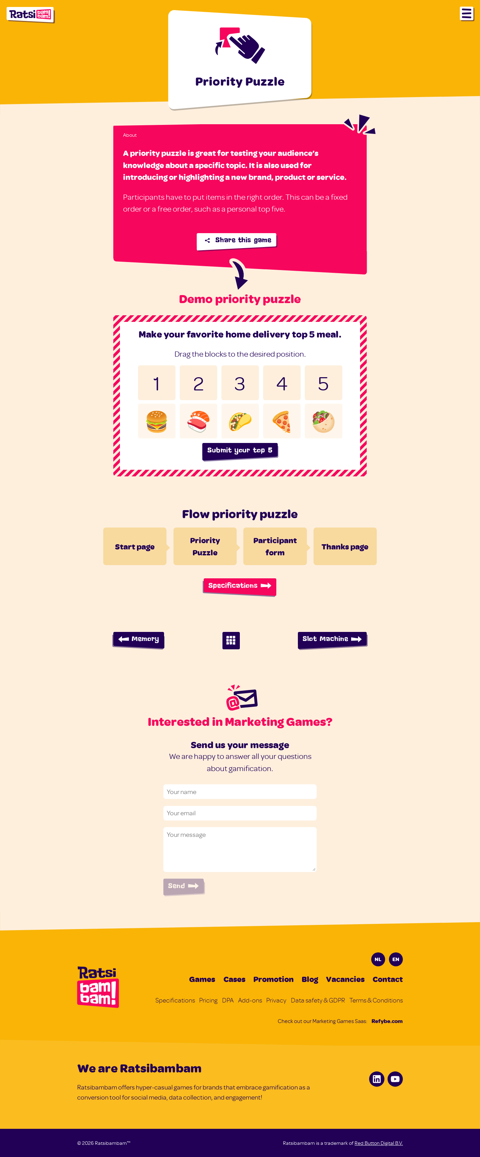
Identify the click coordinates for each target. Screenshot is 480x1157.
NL (378, 959)
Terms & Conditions (376, 1000)
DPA (228, 1000)
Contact (388, 978)
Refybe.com (387, 1021)
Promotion (273, 978)
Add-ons (250, 1000)
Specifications (175, 1000)
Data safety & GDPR (318, 1000)
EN (395, 959)
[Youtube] (395, 1079)
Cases (234, 978)
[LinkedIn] (376, 1079)
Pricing (208, 1000)
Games (202, 978)
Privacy (276, 1000)
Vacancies (345, 978)
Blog (310, 978)
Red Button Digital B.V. (379, 1143)
